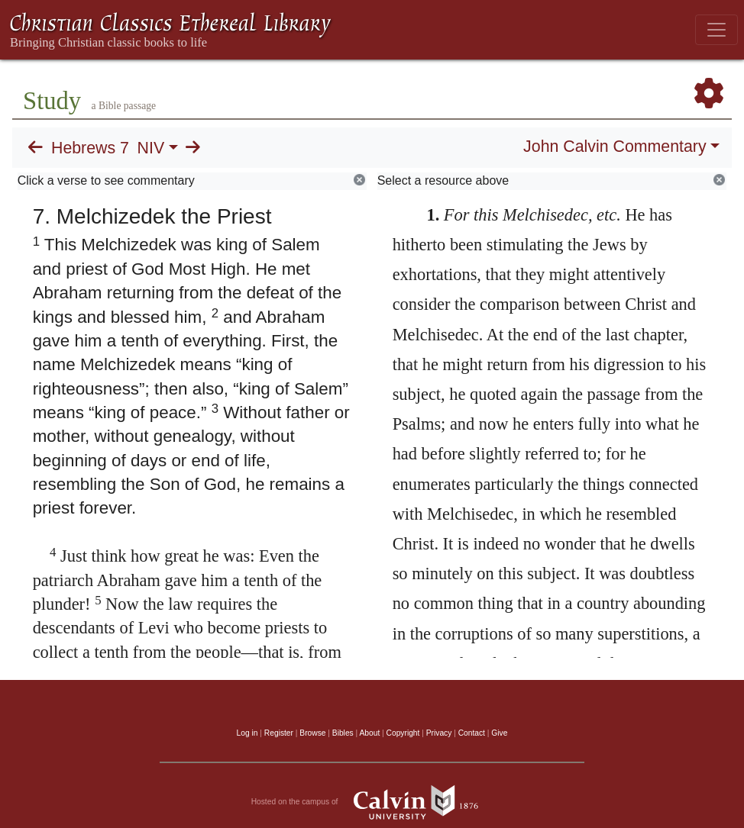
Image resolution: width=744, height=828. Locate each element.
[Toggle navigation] (716, 29)
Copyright (403, 733)
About (369, 733)
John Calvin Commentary (614, 146)
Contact (471, 733)
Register (278, 733)
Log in (247, 733)
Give (499, 733)
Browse (312, 733)
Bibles (343, 733)
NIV (151, 148)
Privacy (439, 733)
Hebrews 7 (90, 148)
